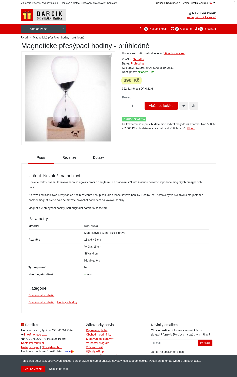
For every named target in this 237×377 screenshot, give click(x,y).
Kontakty (112, 3)
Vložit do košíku (161, 106)
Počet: (127, 97)
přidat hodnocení (174, 53)
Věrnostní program (97, 342)
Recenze (69, 157)
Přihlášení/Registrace (167, 3)
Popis (41, 157)
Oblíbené (179, 29)
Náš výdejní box (52, 347)
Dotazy (98, 157)
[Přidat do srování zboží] (193, 106)
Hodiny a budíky (67, 302)
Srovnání (204, 29)
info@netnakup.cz (35, 334)
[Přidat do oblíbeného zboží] (183, 106)
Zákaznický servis (31, 3)
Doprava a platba (70, 3)
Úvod (24, 37)
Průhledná (137, 63)
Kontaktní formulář (32, 342)
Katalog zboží (44, 29)
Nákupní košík (151, 29)
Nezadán (138, 59)
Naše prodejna (30, 347)
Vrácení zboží (94, 347)
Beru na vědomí (33, 369)
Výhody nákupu (50, 3)
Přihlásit (205, 342)
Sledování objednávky (93, 3)
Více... (191, 128)
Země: (199, 3)
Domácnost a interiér (42, 295)
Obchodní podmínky (98, 334)
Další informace (58, 368)
